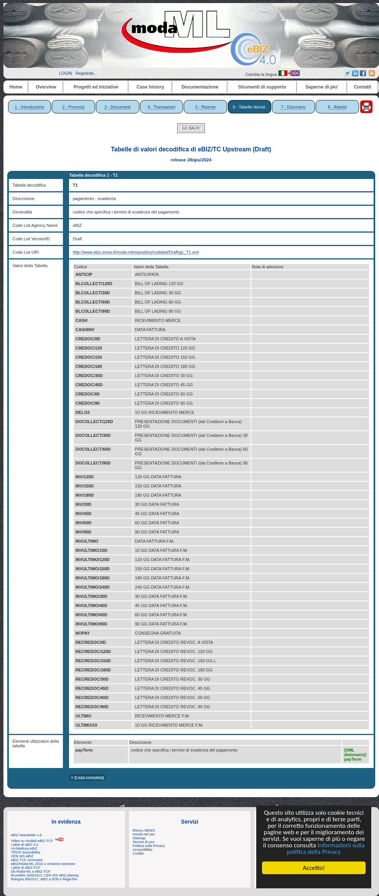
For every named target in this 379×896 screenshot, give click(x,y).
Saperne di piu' (321, 87)
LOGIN (65, 73)
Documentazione (199, 87)
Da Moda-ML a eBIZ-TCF (31, 871)
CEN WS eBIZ (22, 856)
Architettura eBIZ (24, 848)
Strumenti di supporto (262, 87)
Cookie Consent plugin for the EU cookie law (314, 881)
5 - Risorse (205, 107)
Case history (150, 87)
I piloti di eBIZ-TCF (25, 868)
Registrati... (86, 73)
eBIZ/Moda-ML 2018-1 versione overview (43, 864)
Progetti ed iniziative (96, 87)
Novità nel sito (144, 834)
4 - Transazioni (161, 107)
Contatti (362, 87)
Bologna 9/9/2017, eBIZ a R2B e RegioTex (44, 879)
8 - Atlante (337, 107)
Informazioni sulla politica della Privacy (325, 848)
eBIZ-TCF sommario (27, 860)
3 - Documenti (117, 107)
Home (16, 87)
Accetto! (314, 868)
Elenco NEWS (144, 830)
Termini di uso (143, 842)
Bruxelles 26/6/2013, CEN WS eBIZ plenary (45, 875)
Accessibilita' (143, 850)
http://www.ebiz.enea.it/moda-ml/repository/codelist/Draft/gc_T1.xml (136, 252)
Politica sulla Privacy (149, 846)
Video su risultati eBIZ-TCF (37, 841)
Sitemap (139, 838)
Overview (46, 87)
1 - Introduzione (29, 107)
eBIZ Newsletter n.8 (26, 835)
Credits (138, 853)
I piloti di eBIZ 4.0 (24, 845)
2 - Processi (73, 107)
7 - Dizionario (293, 107)
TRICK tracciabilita (25, 852)
